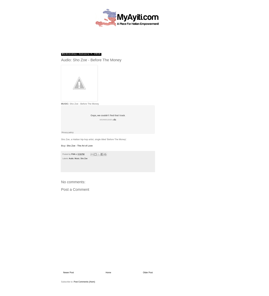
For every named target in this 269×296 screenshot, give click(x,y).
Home (108, 272)
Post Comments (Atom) (84, 282)
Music (77, 158)
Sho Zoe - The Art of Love (80, 145)
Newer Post (68, 272)
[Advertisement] (126, 38)
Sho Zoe (83, 158)
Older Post (148, 272)
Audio (71, 158)
